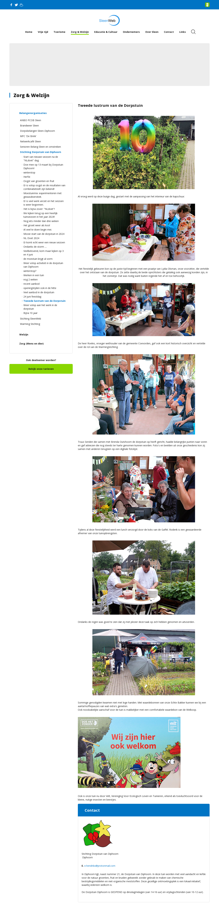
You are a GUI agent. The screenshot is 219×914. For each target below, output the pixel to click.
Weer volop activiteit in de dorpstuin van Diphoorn (43, 264)
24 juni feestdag (32, 296)
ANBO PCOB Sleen (30, 120)
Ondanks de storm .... (35, 246)
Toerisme (59, 31)
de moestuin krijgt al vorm (38, 258)
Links (182, 31)
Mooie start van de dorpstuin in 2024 (43, 233)
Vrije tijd (43, 31)
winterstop (29, 172)
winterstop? (29, 271)
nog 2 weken (30, 279)
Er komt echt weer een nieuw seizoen (44, 242)
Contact (169, 31)
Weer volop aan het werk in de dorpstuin (40, 306)
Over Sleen (151, 31)
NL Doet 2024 (31, 238)
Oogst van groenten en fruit (38, 181)
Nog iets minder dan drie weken (41, 221)
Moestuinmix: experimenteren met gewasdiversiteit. (42, 195)
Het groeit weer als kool (36, 225)
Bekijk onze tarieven (41, 368)
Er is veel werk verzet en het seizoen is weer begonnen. (43, 202)
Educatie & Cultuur (105, 31)
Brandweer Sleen (29, 125)
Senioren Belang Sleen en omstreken (40, 146)
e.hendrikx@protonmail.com (99, 865)
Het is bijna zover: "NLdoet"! (39, 209)
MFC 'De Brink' (28, 136)
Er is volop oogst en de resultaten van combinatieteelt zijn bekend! (44, 187)
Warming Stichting (30, 324)
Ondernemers (131, 31)
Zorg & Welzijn (80, 31)
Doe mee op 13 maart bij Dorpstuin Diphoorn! (43, 166)
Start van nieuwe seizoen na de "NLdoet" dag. (40, 158)
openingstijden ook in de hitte (39, 288)
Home (28, 31)
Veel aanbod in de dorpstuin (38, 292)
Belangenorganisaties (33, 113)
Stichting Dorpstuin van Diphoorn (40, 152)
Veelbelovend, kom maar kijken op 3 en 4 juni (43, 252)
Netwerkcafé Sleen (30, 141)
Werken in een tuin (33, 275)
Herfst (26, 176)
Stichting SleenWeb (30, 318)
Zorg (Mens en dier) (31, 343)
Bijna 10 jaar (30, 313)
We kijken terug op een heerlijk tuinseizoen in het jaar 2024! (40, 215)
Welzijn (23, 334)
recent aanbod (31, 283)
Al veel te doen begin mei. (37, 229)
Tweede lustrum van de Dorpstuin (44, 300)
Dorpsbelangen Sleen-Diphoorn (37, 130)
